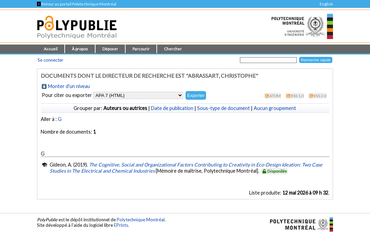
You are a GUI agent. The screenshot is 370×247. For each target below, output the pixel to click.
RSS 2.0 (320, 96)
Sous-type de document (223, 108)
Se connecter (50, 60)
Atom (275, 96)
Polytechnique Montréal (141, 219)
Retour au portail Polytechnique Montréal (76, 4)
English (326, 4)
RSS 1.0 (297, 96)
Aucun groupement (275, 108)
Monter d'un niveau (69, 86)
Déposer (110, 49)
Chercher (173, 49)
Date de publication (172, 108)
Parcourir (141, 49)
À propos (80, 49)
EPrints (121, 225)
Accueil (51, 49)
